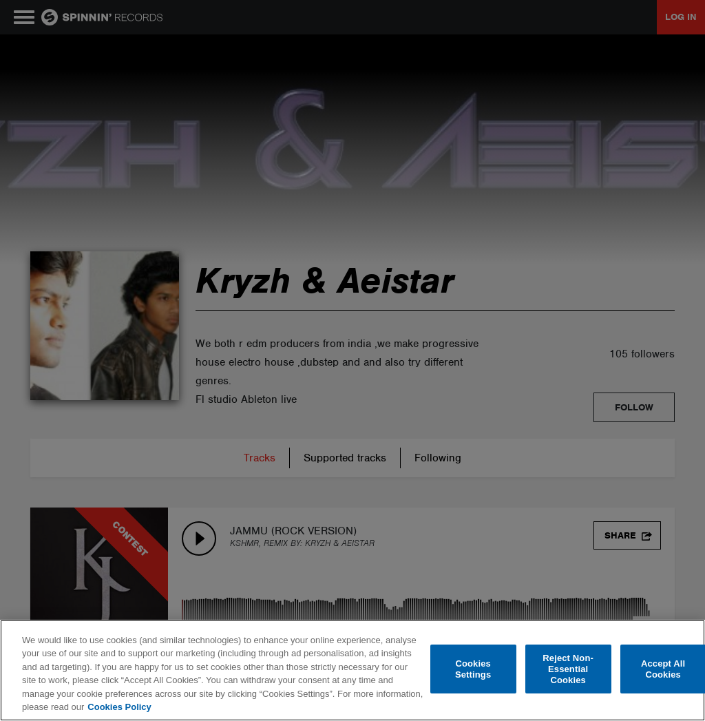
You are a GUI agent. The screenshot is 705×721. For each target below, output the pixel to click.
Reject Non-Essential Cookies (568, 669)
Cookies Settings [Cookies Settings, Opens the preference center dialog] (473, 669)
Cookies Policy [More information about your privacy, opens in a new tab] (119, 707)
